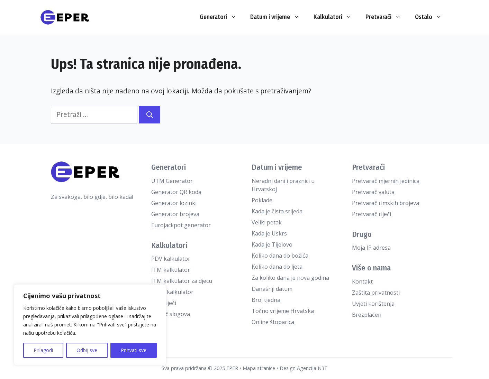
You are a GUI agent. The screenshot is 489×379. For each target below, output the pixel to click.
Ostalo (432, 17)
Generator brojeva (175, 214)
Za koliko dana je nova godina (290, 277)
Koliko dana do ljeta (277, 266)
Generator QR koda (176, 192)
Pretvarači (386, 17)
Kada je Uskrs (269, 233)
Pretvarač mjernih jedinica (385, 181)
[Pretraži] (149, 114)
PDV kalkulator (170, 258)
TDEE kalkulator (172, 292)
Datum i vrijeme (278, 17)
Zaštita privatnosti (376, 292)
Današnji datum (272, 289)
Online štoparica (273, 322)
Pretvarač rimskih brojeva (385, 203)
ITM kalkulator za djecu (181, 281)
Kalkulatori (336, 17)
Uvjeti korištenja (373, 303)
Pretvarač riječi (371, 214)
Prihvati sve (133, 350)
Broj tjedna (266, 300)
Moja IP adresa (371, 247)
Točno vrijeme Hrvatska (283, 311)
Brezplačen (366, 314)
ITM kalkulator (170, 270)
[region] (90, 324)
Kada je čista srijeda (277, 211)
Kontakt (362, 281)
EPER (232, 368)
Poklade (262, 200)
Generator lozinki (174, 203)
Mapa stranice (259, 368)
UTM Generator (172, 181)
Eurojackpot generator (181, 225)
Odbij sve (86, 350)
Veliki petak (267, 222)
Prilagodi (43, 350)
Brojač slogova (170, 314)
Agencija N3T (312, 368)
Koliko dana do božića (280, 255)
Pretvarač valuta (373, 192)
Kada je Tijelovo (272, 244)
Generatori (222, 17)
